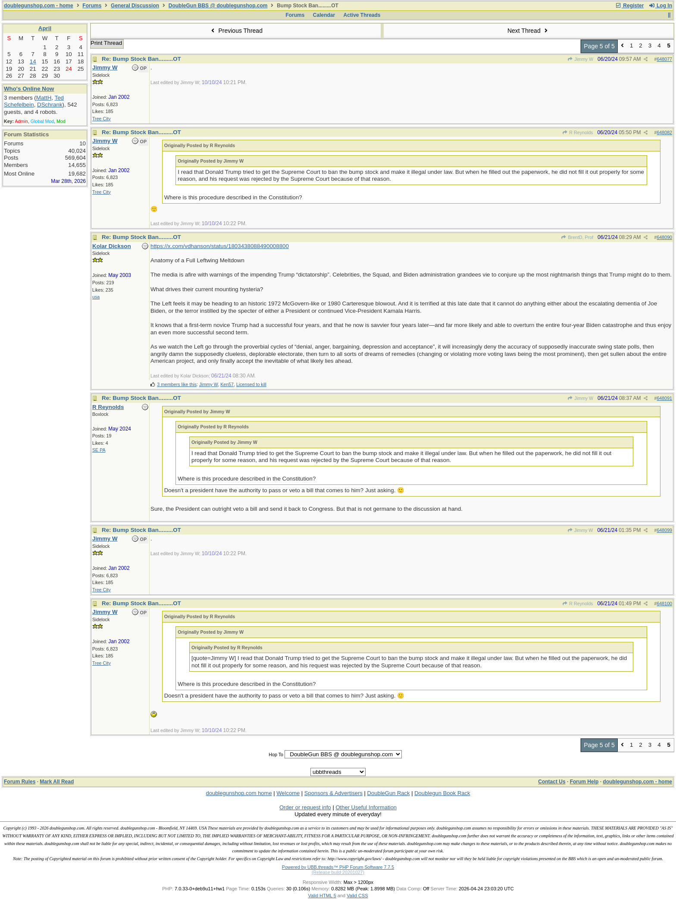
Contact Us (551, 782)
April (44, 28)
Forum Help (584, 782)
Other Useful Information (366, 807)
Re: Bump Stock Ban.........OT (141, 59)
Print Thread (106, 43)
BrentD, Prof (577, 237)
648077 (664, 59)
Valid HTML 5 (322, 895)
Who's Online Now (29, 88)
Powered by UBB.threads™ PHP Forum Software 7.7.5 (338, 867)
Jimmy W (580, 59)
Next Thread (528, 30)
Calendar (324, 15)
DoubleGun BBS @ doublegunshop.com (218, 6)
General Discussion (135, 6)
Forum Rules (19, 782)
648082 (664, 132)
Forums (91, 6)
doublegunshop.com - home (38, 6)
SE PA (99, 450)
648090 (664, 237)
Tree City (101, 118)
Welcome (288, 793)
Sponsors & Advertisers (333, 793)
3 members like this (177, 384)
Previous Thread (236, 30)
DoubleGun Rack (388, 793)
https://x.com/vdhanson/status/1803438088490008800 (219, 246)
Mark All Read (57, 782)
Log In (660, 6)
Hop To (276, 754)
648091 (664, 398)
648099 (664, 530)
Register (629, 6)
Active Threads (362, 15)
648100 (664, 603)
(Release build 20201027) (338, 872)
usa (96, 296)
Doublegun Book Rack (442, 793)
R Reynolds (577, 132)
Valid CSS (357, 895)
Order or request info (305, 807)
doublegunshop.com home (239, 793)
